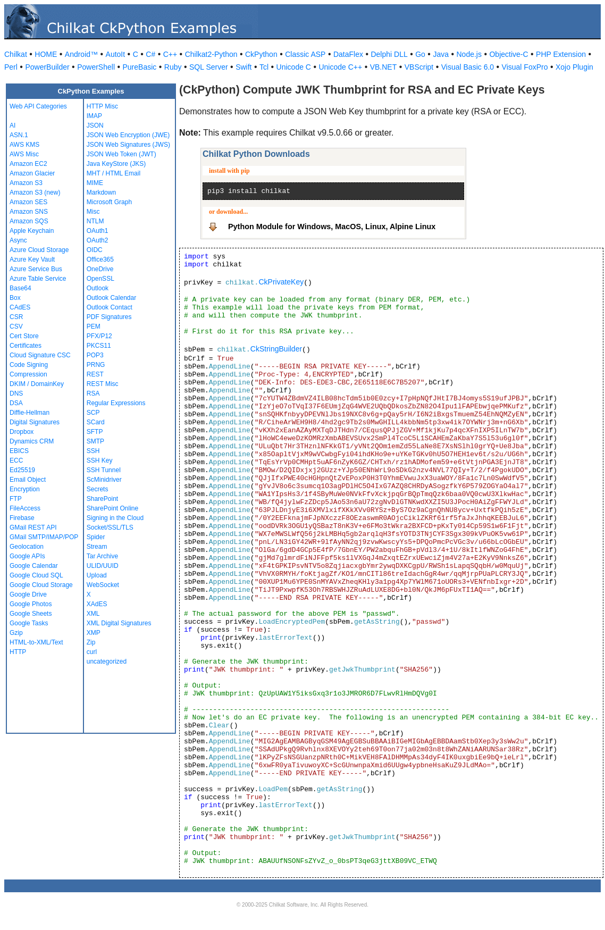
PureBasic (140, 67)
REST (95, 374)
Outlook (97, 288)
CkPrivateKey (281, 282)
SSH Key (100, 460)
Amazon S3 (26, 183)
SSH (93, 451)
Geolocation (27, 546)
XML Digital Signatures (119, 623)
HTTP (18, 652)
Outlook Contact (109, 307)
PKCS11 (99, 345)
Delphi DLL (389, 54)
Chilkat (15, 54)
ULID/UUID (103, 565)
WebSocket (103, 585)
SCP (93, 412)
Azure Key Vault (32, 259)
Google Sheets (31, 613)
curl (92, 652)
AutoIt (115, 54)
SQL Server (208, 67)
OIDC (95, 250)
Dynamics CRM (32, 441)
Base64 (20, 288)
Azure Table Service (38, 278)
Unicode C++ (340, 67)
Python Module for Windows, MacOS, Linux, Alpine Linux (331, 226)
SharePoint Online (112, 508)
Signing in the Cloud (115, 518)
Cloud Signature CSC (40, 355)
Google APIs (27, 556)
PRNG (96, 364)
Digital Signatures (35, 422)
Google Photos (31, 604)
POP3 (95, 355)
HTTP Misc (102, 106)
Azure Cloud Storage (39, 250)
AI (12, 125)
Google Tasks (29, 623)
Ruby (173, 67)
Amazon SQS (29, 221)
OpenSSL (100, 278)
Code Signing (29, 364)
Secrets (97, 489)
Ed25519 (22, 470)
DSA (16, 403)
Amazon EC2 (28, 163)
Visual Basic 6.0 (467, 67)
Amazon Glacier (32, 173)
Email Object (28, 479)
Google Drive (28, 594)
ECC (16, 460)
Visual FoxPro (525, 67)
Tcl (263, 67)
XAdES (97, 604)
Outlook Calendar (111, 297)
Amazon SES (28, 202)
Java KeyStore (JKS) (116, 163)
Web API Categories (38, 106)
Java (441, 54)
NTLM (95, 221)
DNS (16, 393)
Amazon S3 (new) (35, 192)
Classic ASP (305, 54)
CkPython (261, 54)
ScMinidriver (104, 479)
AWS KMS (24, 144)
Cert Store (24, 336)
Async (18, 240)
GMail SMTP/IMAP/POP (44, 537)
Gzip (16, 632)
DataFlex (348, 54)
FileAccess (25, 508)
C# (150, 54)
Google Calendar (34, 565)
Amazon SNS (29, 211)
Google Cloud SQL (36, 575)
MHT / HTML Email (113, 173)
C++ (170, 54)
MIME (95, 183)
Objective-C (508, 54)
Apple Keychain (32, 230)
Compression (28, 374)
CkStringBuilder (276, 349)
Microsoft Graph (109, 202)
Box (15, 297)
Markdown (101, 192)
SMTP (95, 441)
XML (93, 613)
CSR (16, 317)
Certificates (25, 345)
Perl (11, 67)
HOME (46, 54)
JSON (95, 125)
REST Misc (103, 384)
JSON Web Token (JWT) (121, 154)
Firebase (22, 518)
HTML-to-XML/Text (36, 642)
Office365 (100, 259)
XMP (93, 632)
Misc (93, 211)
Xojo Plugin (574, 67)
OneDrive (100, 269)
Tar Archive (102, 556)
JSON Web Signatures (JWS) (128, 144)
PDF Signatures (109, 317)
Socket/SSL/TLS (110, 527)
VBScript (419, 67)
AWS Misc (24, 154)
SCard (96, 422)
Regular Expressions (116, 403)
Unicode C (293, 67)
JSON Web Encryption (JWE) (128, 135)
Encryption (25, 489)
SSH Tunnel (104, 470)
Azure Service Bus (36, 269)
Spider (96, 537)
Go (420, 54)
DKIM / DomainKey (37, 384)
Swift (243, 67)
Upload (97, 575)
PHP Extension (561, 54)
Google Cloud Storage (41, 585)
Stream (97, 546)
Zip (91, 642)
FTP (16, 498)
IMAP (94, 116)
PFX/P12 (99, 336)
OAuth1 (97, 230)
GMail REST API (33, 527)
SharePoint (102, 498)
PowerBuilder (47, 67)
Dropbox (21, 431)
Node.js (469, 54)
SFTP (95, 431)
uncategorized (107, 661)
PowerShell (96, 67)
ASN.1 (19, 135)
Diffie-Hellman (29, 412)
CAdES (20, 307)
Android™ (81, 54)
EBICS (19, 451)
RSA (93, 393)
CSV (16, 326)
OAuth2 (97, 240)
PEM (93, 326)
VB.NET (383, 67)
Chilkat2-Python (211, 54)
